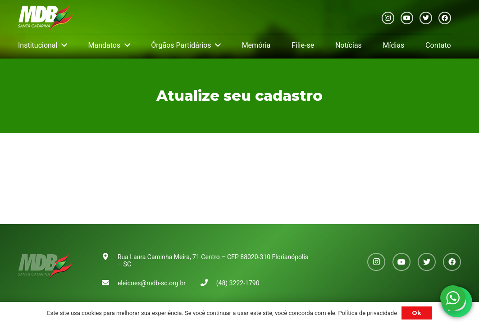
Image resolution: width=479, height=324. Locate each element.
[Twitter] (426, 18)
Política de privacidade (367, 313)
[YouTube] (407, 18)
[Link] (45, 18)
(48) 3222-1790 (238, 283)
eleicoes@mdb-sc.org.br (152, 283)
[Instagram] (388, 18)
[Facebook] (444, 18)
